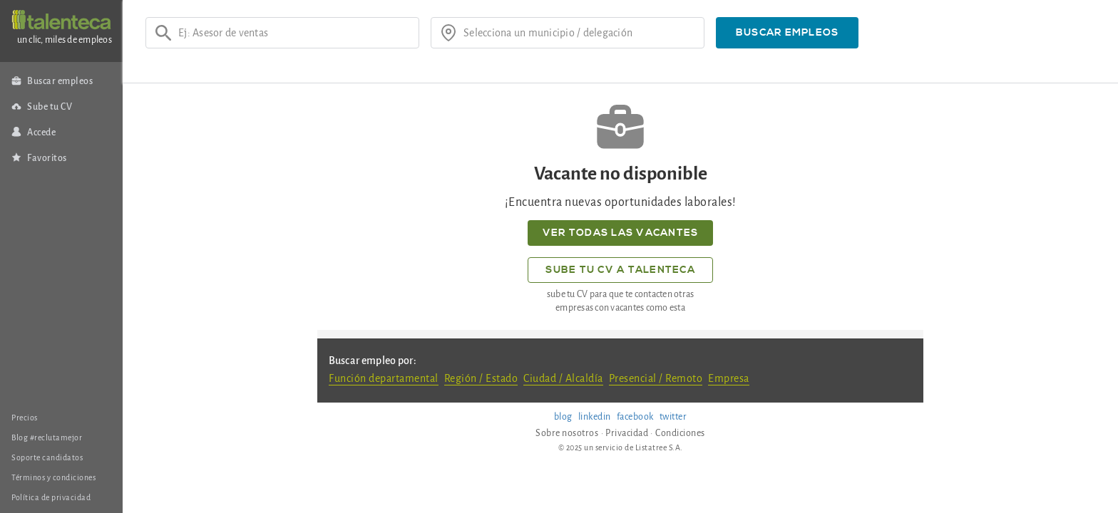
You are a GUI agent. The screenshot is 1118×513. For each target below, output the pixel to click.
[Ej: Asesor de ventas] (294, 32)
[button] (787, 32)
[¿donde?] (579, 32)
